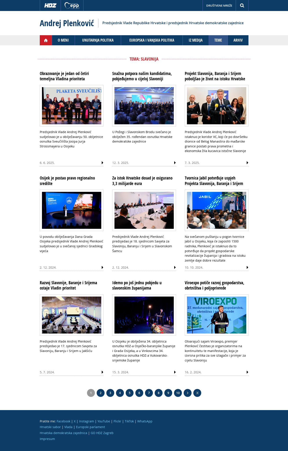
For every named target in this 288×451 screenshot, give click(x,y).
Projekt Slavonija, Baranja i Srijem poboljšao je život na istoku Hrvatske (215, 76)
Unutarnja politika (98, 40)
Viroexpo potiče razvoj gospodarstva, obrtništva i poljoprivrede (214, 285)
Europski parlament (90, 427)
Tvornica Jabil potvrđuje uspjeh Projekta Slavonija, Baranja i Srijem (214, 180)
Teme (218, 40)
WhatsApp (144, 421)
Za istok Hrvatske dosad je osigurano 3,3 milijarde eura (142, 180)
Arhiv (238, 40)
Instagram (86, 421)
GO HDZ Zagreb (102, 433)
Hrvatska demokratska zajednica (63, 433)
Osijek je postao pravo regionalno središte (67, 180)
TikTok (129, 421)
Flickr (117, 421)
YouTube (104, 421)
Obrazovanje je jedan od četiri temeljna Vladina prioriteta (64, 76)
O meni (63, 40)
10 (178, 393)
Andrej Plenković (67, 23)
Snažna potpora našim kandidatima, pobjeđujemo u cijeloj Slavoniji (142, 76)
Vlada (68, 427)
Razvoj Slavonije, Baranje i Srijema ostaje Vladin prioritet (68, 285)
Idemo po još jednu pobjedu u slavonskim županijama (137, 285)
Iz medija (196, 40)
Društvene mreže (219, 5)
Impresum (47, 439)
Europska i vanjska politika (151, 40)
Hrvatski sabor (50, 427)
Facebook (63, 421)
